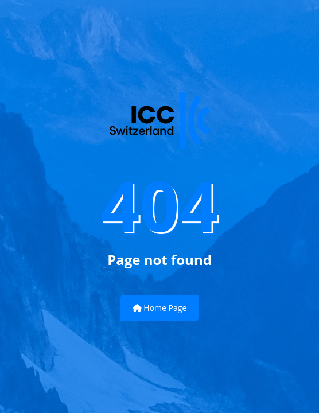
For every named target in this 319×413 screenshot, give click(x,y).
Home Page (160, 307)
